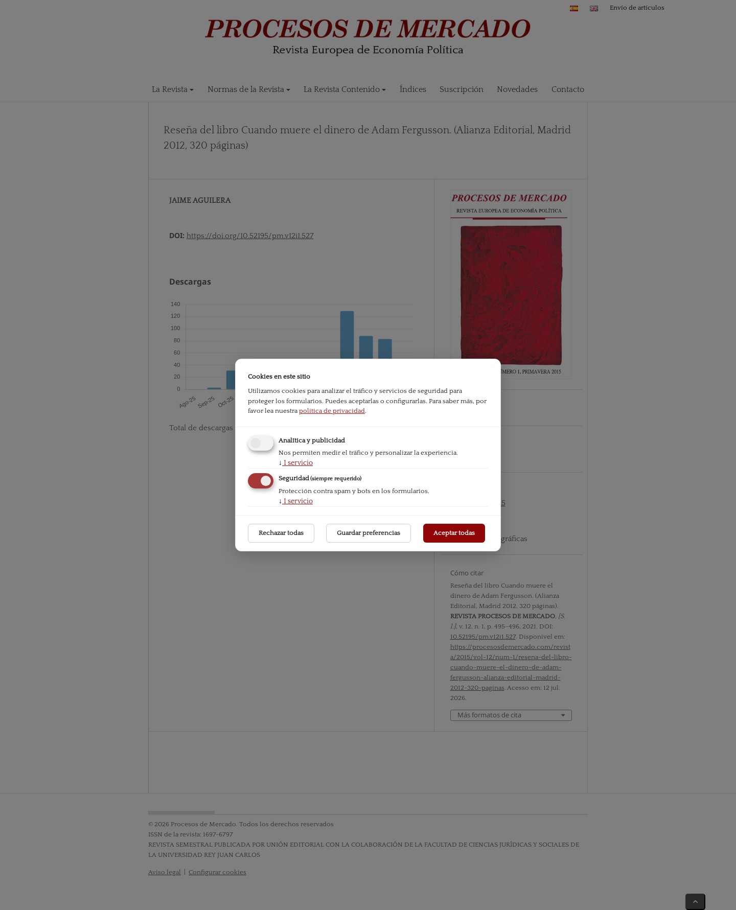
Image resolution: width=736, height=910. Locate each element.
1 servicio (296, 463)
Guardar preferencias (368, 532)
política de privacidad (332, 410)
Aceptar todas (454, 532)
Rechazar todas (281, 532)
